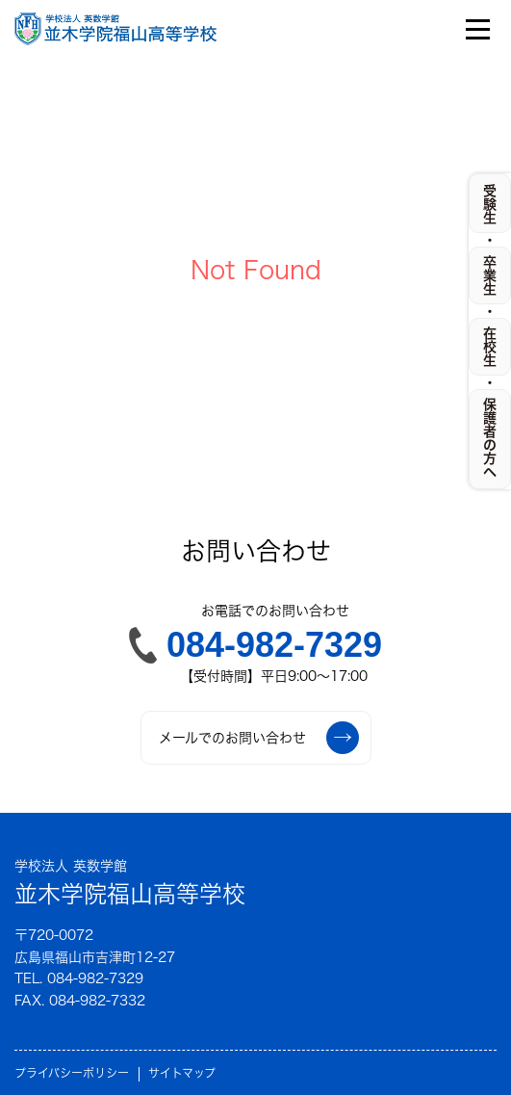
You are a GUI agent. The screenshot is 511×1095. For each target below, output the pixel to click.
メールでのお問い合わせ (259, 737)
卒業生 (490, 275)
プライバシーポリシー (71, 1073)
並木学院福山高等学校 (129, 880)
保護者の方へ (490, 438)
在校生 (490, 346)
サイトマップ (182, 1073)
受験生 (490, 204)
